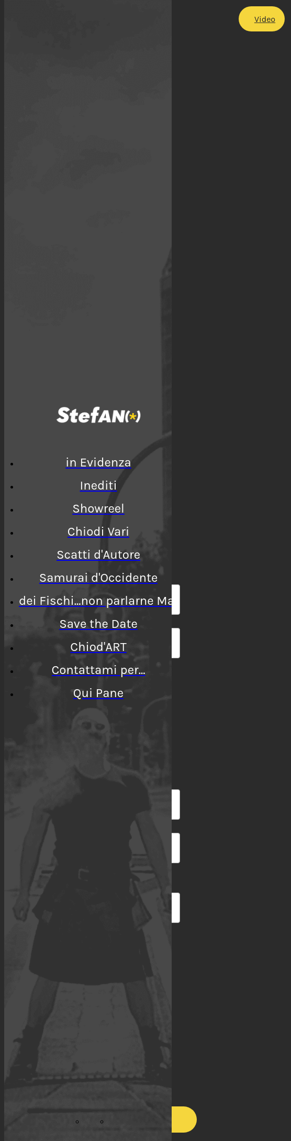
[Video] (262, 18)
